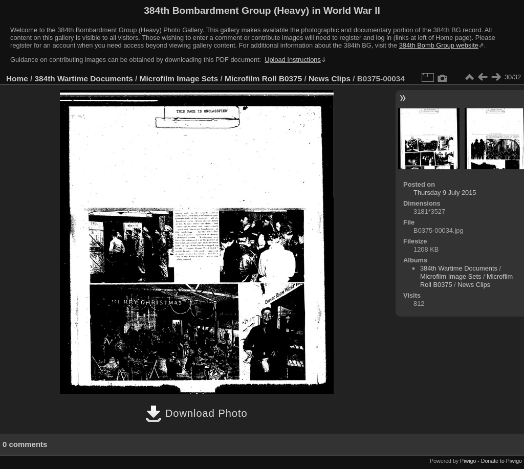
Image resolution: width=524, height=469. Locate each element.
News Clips (330, 78)
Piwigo (468, 461)
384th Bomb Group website (438, 45)
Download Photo (196, 413)
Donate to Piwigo (501, 461)
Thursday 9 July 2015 (444, 192)
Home (17, 78)
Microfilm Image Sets (179, 78)
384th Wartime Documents (84, 78)
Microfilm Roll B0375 (263, 78)
